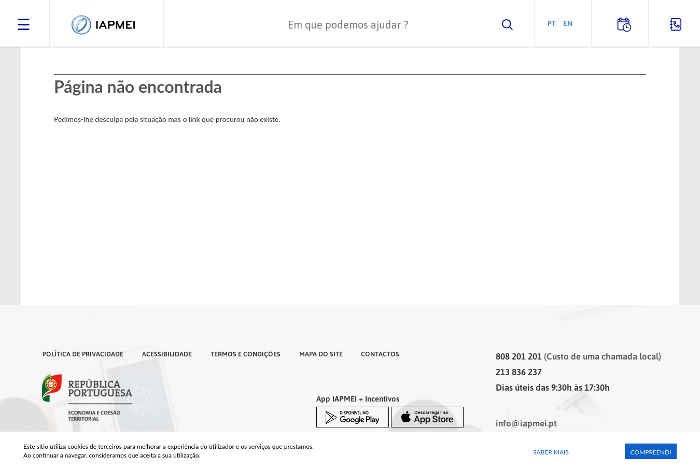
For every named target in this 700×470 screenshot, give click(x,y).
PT (552, 23)
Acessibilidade (167, 354)
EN (567, 23)
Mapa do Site (321, 354)
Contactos (380, 354)
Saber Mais (551, 452)
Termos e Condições (246, 354)
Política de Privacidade (83, 354)
